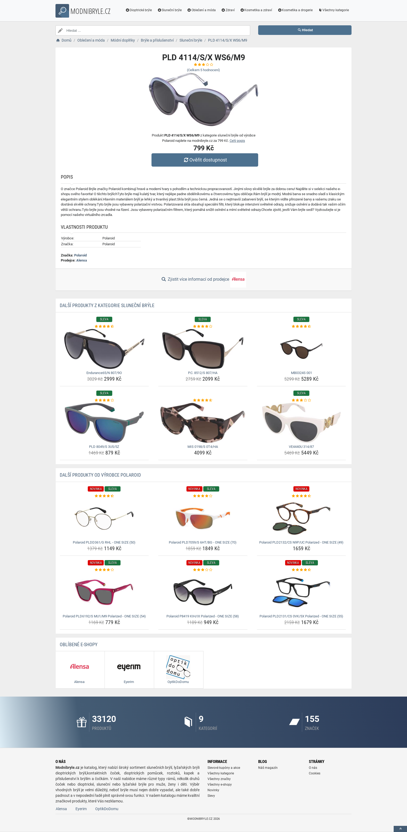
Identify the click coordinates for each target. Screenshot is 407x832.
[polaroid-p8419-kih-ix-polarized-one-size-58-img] (202, 592)
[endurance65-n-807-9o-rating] (104, 326)
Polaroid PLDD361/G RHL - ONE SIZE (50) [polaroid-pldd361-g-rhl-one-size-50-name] (104, 542)
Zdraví (228, 10)
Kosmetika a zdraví (256, 10)
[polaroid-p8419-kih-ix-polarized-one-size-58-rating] (202, 570)
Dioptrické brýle (138, 10)
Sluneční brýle (169, 10)
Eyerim (81, 809)
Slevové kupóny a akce (224, 768)
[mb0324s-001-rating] (301, 326)
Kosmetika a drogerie (295, 10)
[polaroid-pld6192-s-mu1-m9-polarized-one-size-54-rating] (104, 570)
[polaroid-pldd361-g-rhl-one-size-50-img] (104, 518)
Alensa (81, 260)
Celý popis (237, 141)
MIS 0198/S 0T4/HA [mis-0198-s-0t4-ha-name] (202, 447)
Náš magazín (268, 768)
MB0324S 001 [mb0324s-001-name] (301, 373)
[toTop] (400, 829)
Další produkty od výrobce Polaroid (100, 475)
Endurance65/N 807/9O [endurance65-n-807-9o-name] (104, 373)
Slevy (211, 796)
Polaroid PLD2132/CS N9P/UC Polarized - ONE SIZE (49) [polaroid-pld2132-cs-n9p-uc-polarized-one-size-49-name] (301, 542)
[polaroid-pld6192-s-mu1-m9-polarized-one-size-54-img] (104, 592)
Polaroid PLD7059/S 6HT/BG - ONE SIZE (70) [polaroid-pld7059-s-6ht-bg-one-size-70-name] (203, 542)
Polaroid (80, 255)
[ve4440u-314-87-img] (301, 423)
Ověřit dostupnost (205, 159)
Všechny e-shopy (220, 784)
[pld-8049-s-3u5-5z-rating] (104, 400)
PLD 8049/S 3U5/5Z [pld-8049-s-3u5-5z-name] (104, 447)
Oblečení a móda (201, 10)
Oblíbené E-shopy (78, 644)
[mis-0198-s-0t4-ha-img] (202, 423)
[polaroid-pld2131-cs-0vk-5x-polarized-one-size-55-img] (301, 592)
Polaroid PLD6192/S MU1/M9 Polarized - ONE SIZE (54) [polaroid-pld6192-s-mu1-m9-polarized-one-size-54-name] (104, 616)
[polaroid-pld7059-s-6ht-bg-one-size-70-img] (202, 518)
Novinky (213, 790)
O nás (313, 768)
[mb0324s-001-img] (301, 349)
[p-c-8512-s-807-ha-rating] (202, 326)
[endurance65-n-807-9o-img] (104, 349)
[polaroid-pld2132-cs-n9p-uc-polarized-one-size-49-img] (301, 518)
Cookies (314, 773)
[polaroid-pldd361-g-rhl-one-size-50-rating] (104, 496)
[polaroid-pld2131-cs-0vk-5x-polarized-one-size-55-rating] (301, 570)
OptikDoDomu (106, 809)
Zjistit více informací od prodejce (203, 280)
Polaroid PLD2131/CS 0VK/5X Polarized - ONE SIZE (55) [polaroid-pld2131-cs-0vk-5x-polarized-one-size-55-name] (301, 616)
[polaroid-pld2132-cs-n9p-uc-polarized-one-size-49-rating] (301, 496)
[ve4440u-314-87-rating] (301, 400)
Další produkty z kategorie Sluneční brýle (107, 305)
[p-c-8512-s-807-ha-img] (202, 349)
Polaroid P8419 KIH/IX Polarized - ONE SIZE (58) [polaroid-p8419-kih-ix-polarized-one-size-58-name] (202, 616)
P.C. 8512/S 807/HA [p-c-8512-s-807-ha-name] (202, 373)
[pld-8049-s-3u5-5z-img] (104, 423)
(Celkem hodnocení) (203, 70)
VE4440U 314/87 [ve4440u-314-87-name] (301, 447)
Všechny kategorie (333, 10)
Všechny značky (219, 779)
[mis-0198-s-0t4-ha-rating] (202, 400)
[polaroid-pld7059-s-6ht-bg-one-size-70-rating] (202, 496)
